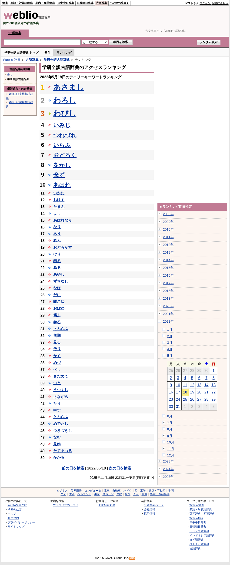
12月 (170, 455)
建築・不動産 (157, 490)
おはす (58, 200)
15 (213, 385)
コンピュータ (92, 490)
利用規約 (13, 517)
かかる (58, 457)
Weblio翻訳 (196, 517)
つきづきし (62, 431)
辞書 (5, 3)
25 (185, 399)
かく (57, 356)
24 (178, 399)
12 (192, 385)
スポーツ (108, 494)
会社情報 (149, 509)
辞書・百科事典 (160, 494)
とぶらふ (60, 417)
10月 (170, 442)
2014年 (168, 260)
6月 (169, 416)
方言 (144, 494)
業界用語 (76, 490)
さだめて (60, 376)
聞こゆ (58, 302)
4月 (169, 349)
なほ (57, 288)
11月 (170, 449)
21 (206, 392)
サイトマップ (16, 526)
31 (178, 407)
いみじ (62, 125)
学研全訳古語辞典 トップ (21, 52)
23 (171, 399)
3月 (169, 342)
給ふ (57, 240)
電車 (107, 490)
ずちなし (60, 281)
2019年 (168, 298)
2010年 (168, 229)
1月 (169, 329)
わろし (64, 100)
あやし (58, 274)
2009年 (168, 222)
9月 (169, 436)
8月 (169, 429)
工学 (143, 490)
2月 (169, 336)
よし (57, 213)
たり (57, 403)
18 (185, 392)
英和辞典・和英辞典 (202, 513)
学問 (171, 490)
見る (57, 342)
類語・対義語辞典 (21, 3)
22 (213, 392)
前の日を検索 (73, 468)
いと (57, 383)
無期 (57, 335)
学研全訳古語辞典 (57, 60)
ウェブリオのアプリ (65, 504)
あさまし (68, 87)
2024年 (168, 469)
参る (57, 322)
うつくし (60, 390)
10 (178, 385)
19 (192, 392)
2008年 (168, 214)
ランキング (64, 52)
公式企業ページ (153, 504)
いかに (58, 193)
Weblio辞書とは (17, 504)
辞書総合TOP (220, 3)
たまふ (58, 206)
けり (57, 254)
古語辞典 (101, 3)
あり (57, 234)
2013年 (168, 252)
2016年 (168, 275)
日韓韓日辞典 (85, 3)
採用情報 (149, 513)
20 (199, 392)
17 (178, 392)
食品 (127, 494)
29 (213, 399)
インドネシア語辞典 (202, 535)
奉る (57, 261)
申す (57, 410)
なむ (57, 437)
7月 (169, 423)
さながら (60, 397)
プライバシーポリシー (22, 522)
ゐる (57, 268)
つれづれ (65, 135)
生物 (119, 494)
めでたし (60, 424)
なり (57, 227)
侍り (57, 349)
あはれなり (62, 220)
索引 (47, 52)
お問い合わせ (107, 504)
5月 (169, 355)
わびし (64, 113)
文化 (63, 494)
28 (206, 399)
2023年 (168, 461)
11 (185, 385)
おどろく (65, 155)
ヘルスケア (84, 494)
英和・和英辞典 (45, 3)
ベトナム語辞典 (199, 543)
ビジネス (62, 490)
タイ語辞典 (196, 539)
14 (206, 385)
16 (171, 392)
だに (57, 295)
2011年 (168, 237)
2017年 (168, 283)
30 (171, 407)
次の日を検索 (120, 468)
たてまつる (62, 451)
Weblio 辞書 (12, 60)
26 (192, 399)
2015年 (168, 268)
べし (57, 369)
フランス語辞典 (199, 530)
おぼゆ (58, 308)
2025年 (168, 477)
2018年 (168, 291)
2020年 (168, 306)
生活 (72, 494)
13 (199, 385)
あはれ (62, 185)
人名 (136, 494)
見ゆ (57, 444)
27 (199, 399)
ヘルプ (12, 513)
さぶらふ (60, 329)
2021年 (168, 314)
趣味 (97, 494)
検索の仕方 (15, 509)
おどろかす (62, 247)
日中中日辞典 (65, 3)
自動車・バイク (122, 490)
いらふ (62, 145)
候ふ (57, 315)
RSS (132, 558)
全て (10, 74)
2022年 (168, 321)
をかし (62, 165)
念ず (59, 175)
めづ (57, 363)
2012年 (168, 245)
